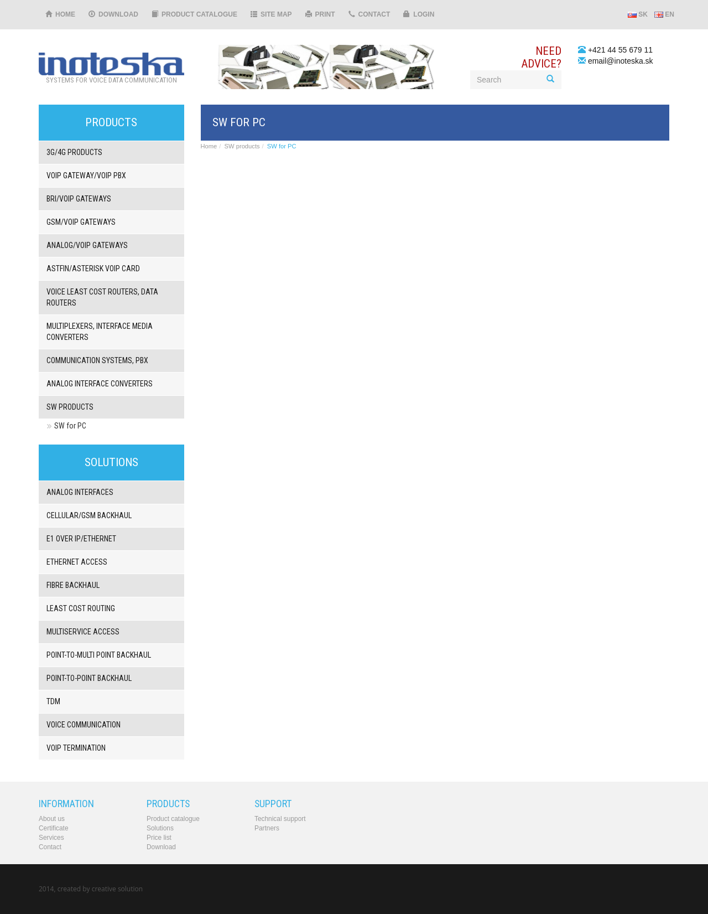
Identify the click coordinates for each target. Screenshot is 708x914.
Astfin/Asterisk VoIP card (93, 268)
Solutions (160, 828)
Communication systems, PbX (97, 360)
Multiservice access (82, 631)
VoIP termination (76, 747)
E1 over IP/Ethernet (81, 538)
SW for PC (70, 425)
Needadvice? (541, 57)
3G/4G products (74, 152)
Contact (369, 14)
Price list (159, 837)
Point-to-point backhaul (89, 678)
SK (638, 14)
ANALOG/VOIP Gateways (87, 245)
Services (51, 837)
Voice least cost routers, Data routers (102, 297)
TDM (53, 701)
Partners (266, 828)
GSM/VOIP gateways (81, 222)
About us (52, 819)
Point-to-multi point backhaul (98, 654)
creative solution (117, 889)
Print (320, 14)
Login (418, 14)
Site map (271, 14)
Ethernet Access (76, 561)
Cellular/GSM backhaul (89, 515)
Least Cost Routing (80, 608)
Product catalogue (194, 14)
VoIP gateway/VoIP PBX (86, 175)
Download (113, 14)
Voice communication (83, 724)
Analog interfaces (79, 492)
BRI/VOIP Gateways (78, 198)
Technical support (280, 819)
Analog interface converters (99, 383)
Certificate (54, 828)
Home (60, 14)
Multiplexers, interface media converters (99, 332)
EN (664, 14)
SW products (69, 406)
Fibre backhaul (73, 585)
